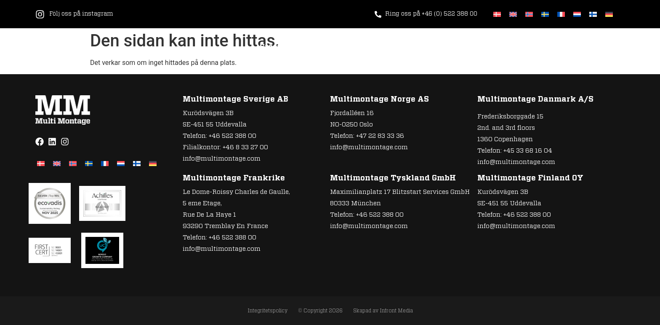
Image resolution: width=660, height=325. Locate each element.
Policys (610, 47)
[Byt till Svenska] (545, 14)
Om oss (421, 47)
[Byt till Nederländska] (577, 14)
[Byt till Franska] (561, 14)
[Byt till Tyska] (609, 14)
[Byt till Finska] (593, 14)
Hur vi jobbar (367, 47)
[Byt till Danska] (497, 14)
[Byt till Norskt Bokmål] (529, 14)
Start (270, 47)
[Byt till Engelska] (513, 14)
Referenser (513, 47)
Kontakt (565, 47)
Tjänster (310, 47)
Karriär (462, 47)
